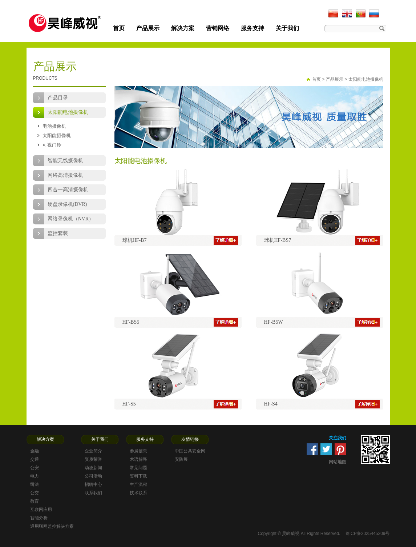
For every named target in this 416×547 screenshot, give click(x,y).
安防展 (181, 459)
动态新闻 (93, 467)
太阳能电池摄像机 (68, 112)
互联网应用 (41, 509)
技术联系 (138, 492)
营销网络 (217, 28)
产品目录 (58, 97)
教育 (34, 501)
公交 (34, 492)
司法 (34, 484)
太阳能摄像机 (57, 135)
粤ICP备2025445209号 (367, 533)
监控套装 (58, 233)
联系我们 (93, 492)
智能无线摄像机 (65, 160)
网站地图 (337, 461)
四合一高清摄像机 (68, 189)
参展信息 (138, 451)
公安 (34, 467)
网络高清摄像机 (65, 175)
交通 (34, 459)
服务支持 (252, 28)
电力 (34, 476)
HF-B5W (273, 322)
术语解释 (138, 459)
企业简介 (93, 451)
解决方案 (182, 28)
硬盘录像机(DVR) (67, 204)
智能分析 (39, 517)
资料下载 (138, 476)
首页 (119, 28)
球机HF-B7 (134, 240)
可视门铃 (52, 145)
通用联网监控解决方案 (52, 526)
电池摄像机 (54, 126)
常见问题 (138, 467)
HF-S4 (271, 404)
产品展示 (147, 28)
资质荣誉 (93, 459)
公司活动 (93, 476)
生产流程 (138, 484)
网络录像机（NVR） (71, 218)
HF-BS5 (131, 322)
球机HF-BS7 (277, 240)
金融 (34, 451)
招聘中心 (93, 484)
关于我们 (287, 28)
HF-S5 (129, 404)
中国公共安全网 (190, 451)
